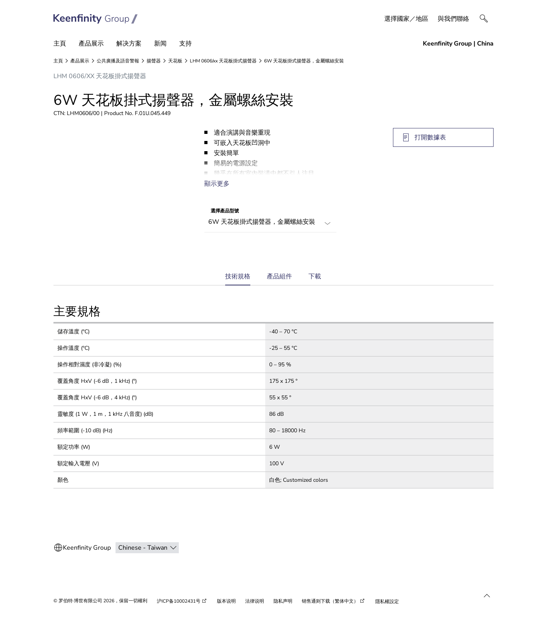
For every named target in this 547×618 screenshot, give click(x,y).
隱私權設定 (387, 601)
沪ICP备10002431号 (178, 601)
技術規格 (237, 279)
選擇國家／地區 (406, 19)
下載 (314, 276)
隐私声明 (283, 601)
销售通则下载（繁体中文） (330, 601)
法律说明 (254, 601)
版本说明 (226, 601)
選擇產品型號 (225, 211)
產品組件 (279, 276)
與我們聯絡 (453, 19)
